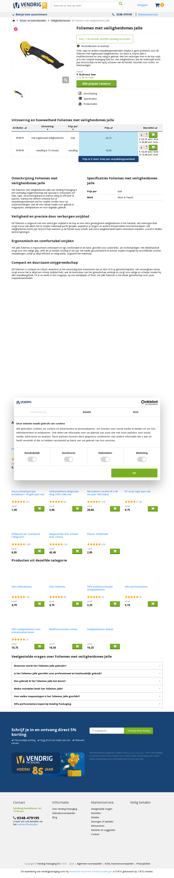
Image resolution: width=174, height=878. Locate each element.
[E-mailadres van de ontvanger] (107, 731)
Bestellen (96, 813)
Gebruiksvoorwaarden (63, 813)
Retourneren (97, 825)
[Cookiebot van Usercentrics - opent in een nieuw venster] (143, 402)
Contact (95, 834)
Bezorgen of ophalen (102, 821)
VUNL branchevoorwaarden (119, 863)
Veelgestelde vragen (101, 808)
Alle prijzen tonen (96, 83)
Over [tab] (136, 412)
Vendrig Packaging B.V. (49, 863)
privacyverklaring (136, 752)
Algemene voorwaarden (89, 863)
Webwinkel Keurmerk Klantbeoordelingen (90, 871)
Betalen (95, 817)
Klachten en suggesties (103, 830)
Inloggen (142, 4)
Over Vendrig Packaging (64, 808)
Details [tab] (87, 412)
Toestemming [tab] (38, 412)
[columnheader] (20, 128)
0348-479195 (124, 14)
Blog (54, 817)
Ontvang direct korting (139, 730)
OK (134, 472)
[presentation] (114, 742)
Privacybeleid (143, 863)
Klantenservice (148, 14)
